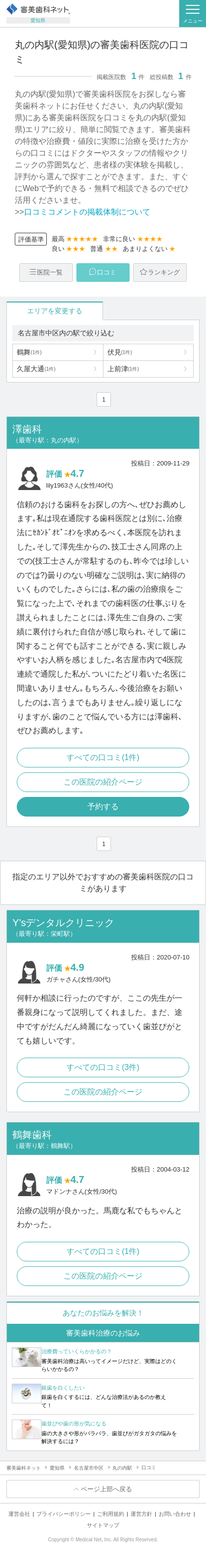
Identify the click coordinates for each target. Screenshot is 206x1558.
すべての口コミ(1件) (103, 757)
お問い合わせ (175, 1514)
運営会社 (19, 1514)
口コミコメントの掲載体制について (87, 212)
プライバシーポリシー (63, 1514)
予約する (103, 806)
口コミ (106, 272)
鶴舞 (29, 352)
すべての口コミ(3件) (103, 1067)
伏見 (119, 352)
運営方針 (141, 1514)
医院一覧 (50, 272)
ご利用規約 (110, 1514)
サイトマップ (103, 1525)
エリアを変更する (54, 311)
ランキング (164, 272)
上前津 (123, 369)
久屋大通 (36, 369)
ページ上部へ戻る (106, 1489)
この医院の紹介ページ (103, 782)
